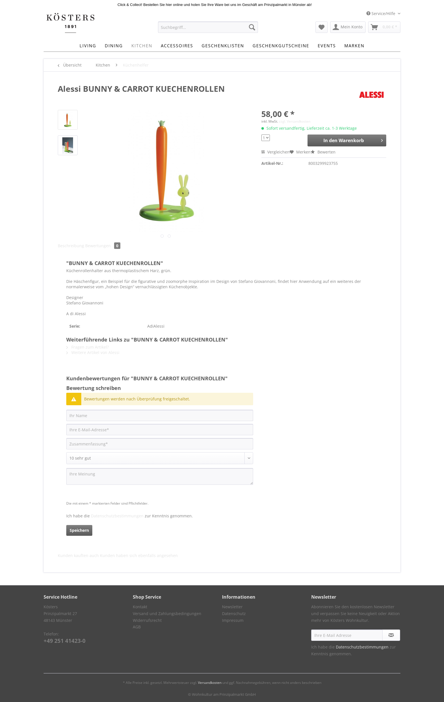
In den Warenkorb (353, 140)
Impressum (233, 620)
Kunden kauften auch (78, 555)
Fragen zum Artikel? (87, 347)
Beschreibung (71, 245)
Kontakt (140, 606)
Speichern (79, 530)
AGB (137, 627)
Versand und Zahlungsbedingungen (167, 613)
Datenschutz (234, 613)
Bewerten (323, 152)
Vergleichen (275, 152)
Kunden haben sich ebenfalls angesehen (139, 555)
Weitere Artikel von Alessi (92, 352)
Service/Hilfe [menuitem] (381, 13)
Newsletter (232, 606)
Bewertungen (102, 245)
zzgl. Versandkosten (294, 121)
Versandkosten (209, 682)
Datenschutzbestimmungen (117, 516)
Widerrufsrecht (147, 620)
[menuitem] (208, 30)
